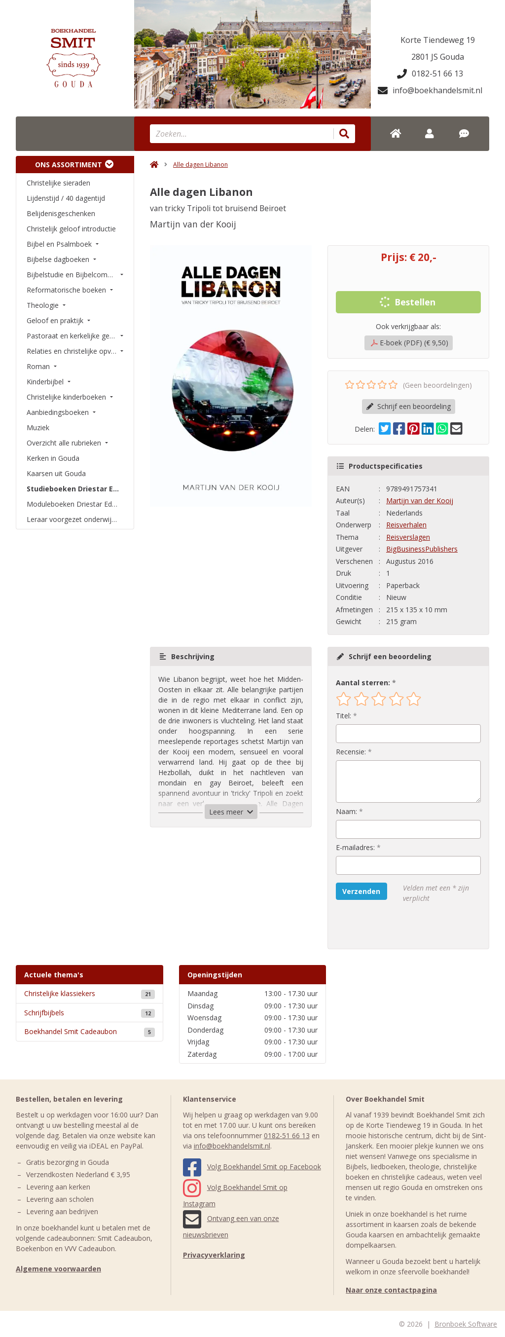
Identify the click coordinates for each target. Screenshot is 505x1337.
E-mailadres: (355, 847)
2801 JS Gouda (437, 56)
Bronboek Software (465, 1324)
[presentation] (399, 926)
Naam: (346, 811)
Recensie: (351, 751)
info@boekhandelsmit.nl (430, 90)
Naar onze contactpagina (391, 1290)
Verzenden (361, 891)
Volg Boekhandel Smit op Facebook (252, 1166)
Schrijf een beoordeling (408, 406)
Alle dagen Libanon (200, 164)
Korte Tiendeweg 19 (437, 40)
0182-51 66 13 (430, 73)
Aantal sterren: (363, 682)
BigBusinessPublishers (422, 549)
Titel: (343, 715)
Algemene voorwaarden (58, 1268)
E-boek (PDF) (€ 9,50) (409, 342)
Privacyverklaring (214, 1255)
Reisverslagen (408, 537)
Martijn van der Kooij (419, 500)
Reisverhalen (406, 524)
